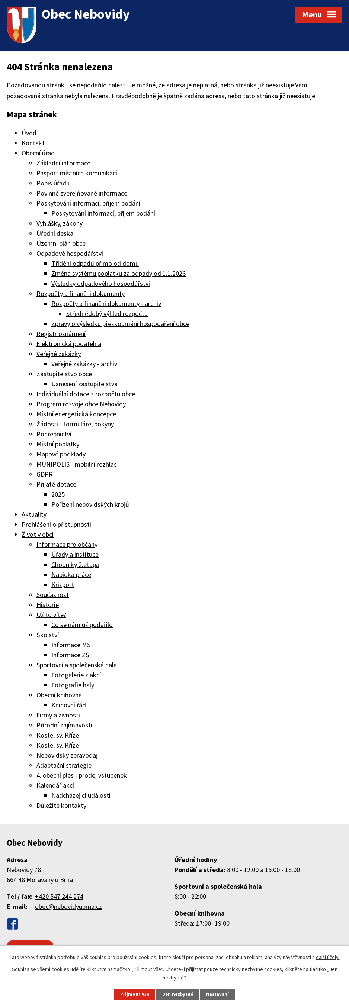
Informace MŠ (71, 644)
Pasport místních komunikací (76, 173)
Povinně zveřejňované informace (81, 193)
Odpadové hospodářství (69, 253)
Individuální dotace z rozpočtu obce (85, 394)
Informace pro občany (66, 544)
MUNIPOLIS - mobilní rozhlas (76, 464)
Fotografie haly (72, 685)
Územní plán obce (61, 243)
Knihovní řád (68, 705)
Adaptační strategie (64, 765)
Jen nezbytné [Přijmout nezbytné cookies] (178, 994)
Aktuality (34, 514)
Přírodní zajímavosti (64, 725)
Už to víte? (51, 614)
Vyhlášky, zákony (59, 223)
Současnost (52, 594)
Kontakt (33, 143)
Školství (47, 634)
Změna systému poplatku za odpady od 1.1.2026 (118, 273)
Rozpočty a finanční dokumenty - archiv (106, 303)
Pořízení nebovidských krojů (90, 504)
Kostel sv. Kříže (57, 735)
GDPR (44, 474)
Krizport (62, 584)
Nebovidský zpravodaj (66, 755)
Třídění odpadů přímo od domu (95, 263)
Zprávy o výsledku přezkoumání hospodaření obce (120, 323)
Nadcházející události (81, 795)
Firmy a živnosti (58, 715)
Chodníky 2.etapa (75, 564)
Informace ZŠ (70, 655)
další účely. (328, 957)
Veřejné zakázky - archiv (84, 363)
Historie (47, 604)
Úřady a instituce (75, 554)
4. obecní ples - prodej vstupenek (81, 775)
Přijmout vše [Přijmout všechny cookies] (134, 994)
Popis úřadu (53, 183)
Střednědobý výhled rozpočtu (107, 313)
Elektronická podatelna (68, 343)
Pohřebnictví (53, 434)
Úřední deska (54, 233)
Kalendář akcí (55, 785)
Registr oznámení (61, 333)
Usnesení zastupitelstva (84, 384)
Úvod (29, 133)
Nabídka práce (71, 574)
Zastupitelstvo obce (64, 373)
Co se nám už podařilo (82, 624)
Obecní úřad (38, 153)
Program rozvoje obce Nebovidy (81, 404)
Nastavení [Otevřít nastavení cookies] (217, 994)
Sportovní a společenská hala (76, 665)
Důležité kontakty (61, 805)
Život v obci (38, 534)
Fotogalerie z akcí (76, 675)
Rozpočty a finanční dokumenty (80, 293)
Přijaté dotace (56, 484)
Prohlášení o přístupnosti (56, 524)
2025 (58, 494)
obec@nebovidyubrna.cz (68, 906)
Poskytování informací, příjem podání (88, 203)
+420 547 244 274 (59, 896)
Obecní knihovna (59, 695)
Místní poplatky (57, 444)
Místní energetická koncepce (76, 414)
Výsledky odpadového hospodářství (100, 283)
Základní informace (63, 163)
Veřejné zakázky (58, 353)
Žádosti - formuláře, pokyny (75, 424)
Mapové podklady (61, 454)
